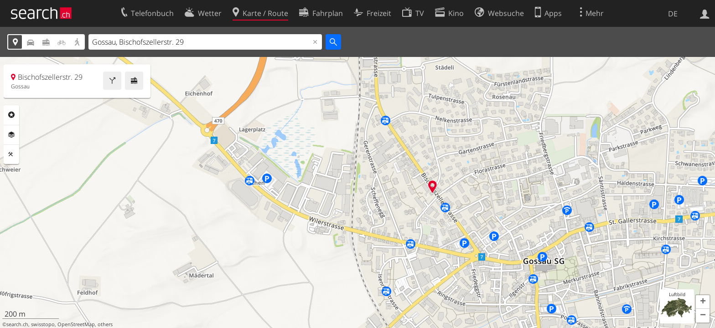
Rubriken (11, 114)
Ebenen (11, 134)
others (105, 324)
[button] (703, 302)
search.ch (17, 324)
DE (673, 14)
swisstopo (43, 324)
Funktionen (11, 154)
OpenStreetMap (76, 324)
